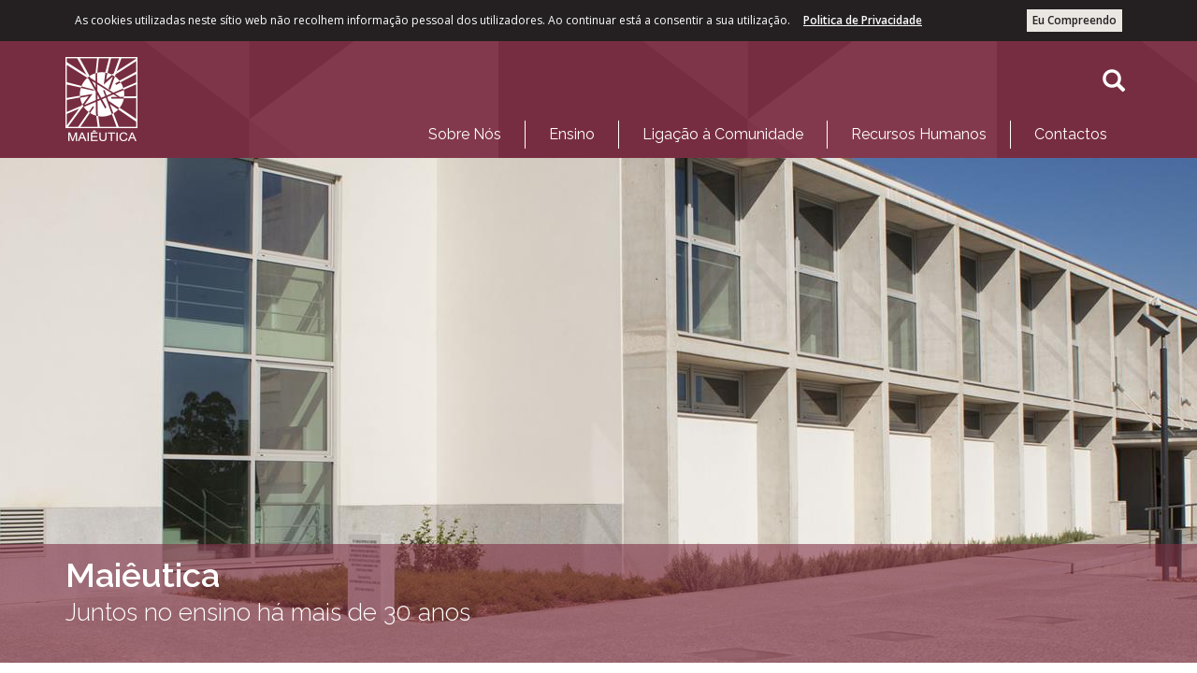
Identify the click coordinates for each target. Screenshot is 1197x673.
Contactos (1070, 134)
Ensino (572, 134)
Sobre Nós (464, 134)
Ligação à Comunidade (722, 134)
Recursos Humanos (919, 134)
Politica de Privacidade (862, 20)
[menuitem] (465, 134)
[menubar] (768, 130)
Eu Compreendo (1074, 20)
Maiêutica (142, 574)
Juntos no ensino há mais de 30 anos (267, 612)
